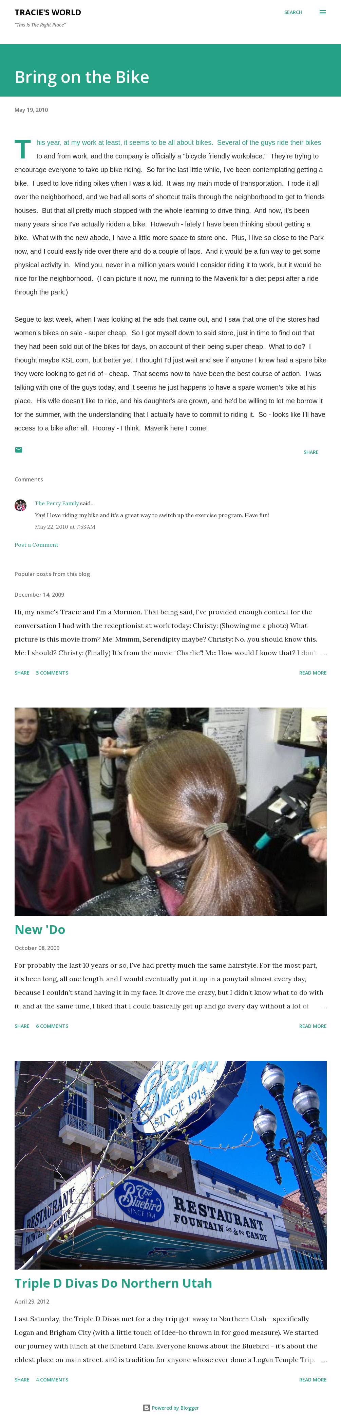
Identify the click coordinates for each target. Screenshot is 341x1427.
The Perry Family (57, 503)
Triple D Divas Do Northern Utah (113, 1283)
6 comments (52, 1026)
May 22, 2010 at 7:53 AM (65, 526)
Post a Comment (36, 544)
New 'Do (40, 929)
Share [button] (311, 452)
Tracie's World (48, 12)
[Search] (293, 12)
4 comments (52, 1379)
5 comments (52, 672)
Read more (313, 672)
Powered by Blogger (171, 1408)
